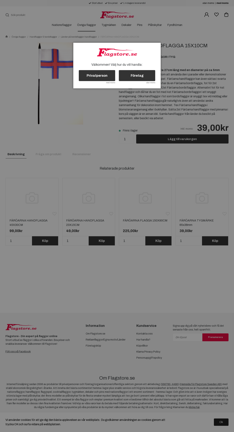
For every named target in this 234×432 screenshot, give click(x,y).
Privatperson (97, 75)
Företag (137, 75)
